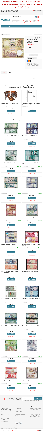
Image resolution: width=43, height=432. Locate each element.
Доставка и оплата (9, 10)
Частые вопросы (4, 12)
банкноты (33, 65)
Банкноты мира (19, 409)
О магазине (3, 13)
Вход (34, 10)
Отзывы (7, 13)
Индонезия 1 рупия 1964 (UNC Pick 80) (30, 271)
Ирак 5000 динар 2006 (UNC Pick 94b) (30, 135)
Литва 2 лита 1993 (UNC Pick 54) (8, 162)
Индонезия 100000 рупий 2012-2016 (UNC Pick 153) (31, 245)
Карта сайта (15, 11)
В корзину (12, 111)
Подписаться (38, 398)
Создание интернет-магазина (6, 428)
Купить (35, 55)
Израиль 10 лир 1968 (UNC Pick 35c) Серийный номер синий (29, 380)
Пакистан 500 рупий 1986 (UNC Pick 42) (9, 190)
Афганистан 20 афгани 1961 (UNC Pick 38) (31, 298)
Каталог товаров (6, 26)
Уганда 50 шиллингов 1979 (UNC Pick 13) (30, 352)
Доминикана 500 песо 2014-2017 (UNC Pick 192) (31, 163)
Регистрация (39, 10)
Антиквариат (18, 412)
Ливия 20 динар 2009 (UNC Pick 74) (8, 244)
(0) (4, 106)
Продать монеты (11, 12)
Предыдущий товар (5, 34)
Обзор (4, 72)
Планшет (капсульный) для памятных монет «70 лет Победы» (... (9, 104)
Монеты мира (18, 408)
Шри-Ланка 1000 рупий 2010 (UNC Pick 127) (10, 352)
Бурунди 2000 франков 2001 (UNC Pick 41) (10, 325)
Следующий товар (38, 34)
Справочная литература (20, 416)
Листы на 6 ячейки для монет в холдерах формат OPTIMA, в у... (31, 104)
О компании (16, 10)
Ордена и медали (19, 411)
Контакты (3, 10)
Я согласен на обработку (31, 400)
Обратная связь (4, 11)
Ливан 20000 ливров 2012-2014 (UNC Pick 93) (10, 217)
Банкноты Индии (34, 63)
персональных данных (36, 400)
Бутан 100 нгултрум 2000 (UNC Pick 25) (30, 325)
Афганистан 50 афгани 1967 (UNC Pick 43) (10, 135)
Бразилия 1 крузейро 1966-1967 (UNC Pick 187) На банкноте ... (10, 272)
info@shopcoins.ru (5, 421)
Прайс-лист (10, 11)
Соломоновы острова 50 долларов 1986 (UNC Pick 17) (30, 218)
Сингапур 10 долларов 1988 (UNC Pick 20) (10, 380)
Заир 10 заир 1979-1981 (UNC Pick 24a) (9, 298)
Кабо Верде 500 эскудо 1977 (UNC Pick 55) (31, 190)
